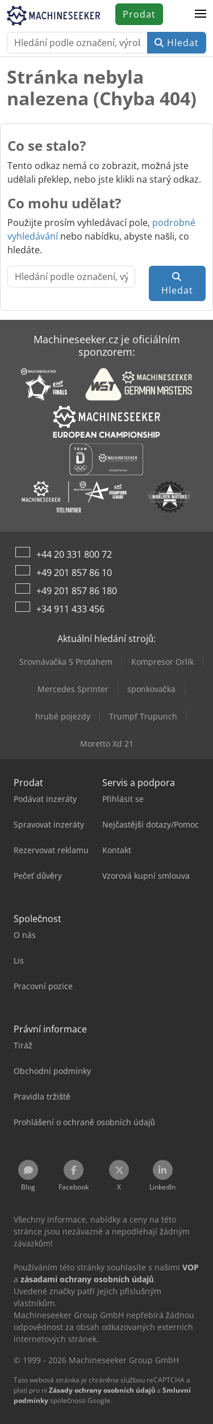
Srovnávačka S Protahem (65, 661)
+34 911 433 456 (70, 609)
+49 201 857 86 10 (74, 572)
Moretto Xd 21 (106, 743)
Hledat (176, 42)
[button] (200, 14)
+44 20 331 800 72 (74, 554)
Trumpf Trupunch (143, 716)
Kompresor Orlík (162, 661)
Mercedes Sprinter (72, 689)
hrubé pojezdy (62, 716)
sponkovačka (151, 689)
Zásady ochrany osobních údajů (102, 1390)
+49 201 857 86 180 (76, 591)
